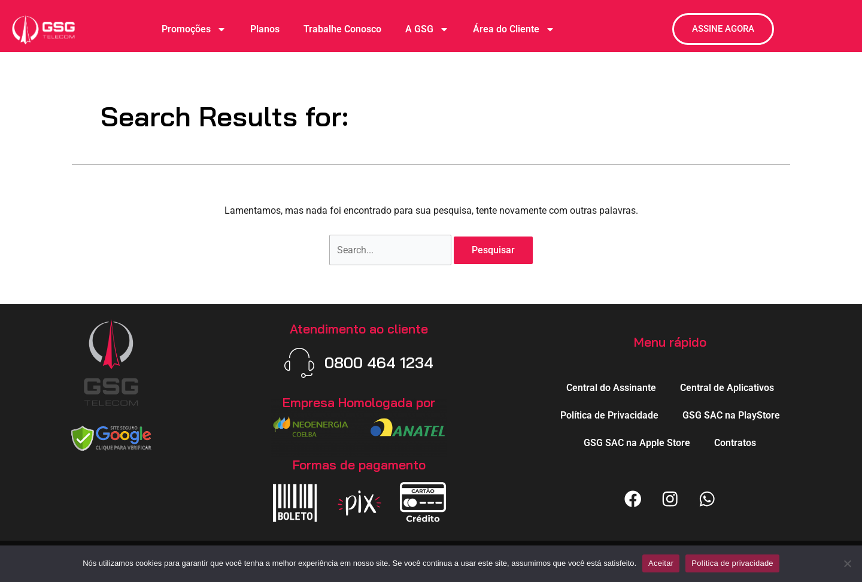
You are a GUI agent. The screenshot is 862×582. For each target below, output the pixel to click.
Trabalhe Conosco (342, 29)
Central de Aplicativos (727, 387)
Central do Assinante (611, 387)
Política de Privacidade (609, 414)
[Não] (847, 563)
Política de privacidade (732, 563)
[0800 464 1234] (299, 363)
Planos (265, 29)
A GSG (427, 29)
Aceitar (660, 563)
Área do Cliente (514, 29)
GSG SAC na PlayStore (731, 414)
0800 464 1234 (379, 362)
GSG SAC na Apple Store (637, 442)
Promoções (194, 29)
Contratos (735, 442)
